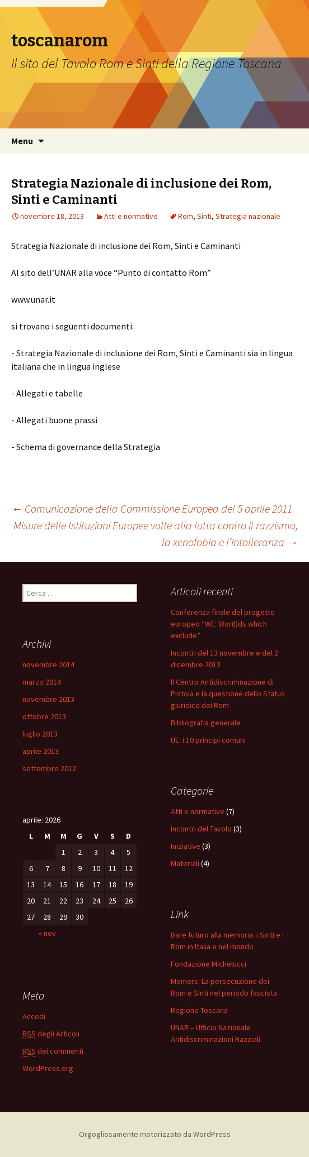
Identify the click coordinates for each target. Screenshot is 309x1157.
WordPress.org (47, 1068)
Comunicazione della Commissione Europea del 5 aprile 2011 (151, 508)
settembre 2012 (49, 768)
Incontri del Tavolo (201, 829)
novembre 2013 (48, 699)
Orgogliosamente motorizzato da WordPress (155, 1134)
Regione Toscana (199, 1010)
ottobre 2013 (44, 716)
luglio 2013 (40, 734)
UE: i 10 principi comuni (208, 740)
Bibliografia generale (206, 723)
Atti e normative (131, 216)
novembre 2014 (48, 664)
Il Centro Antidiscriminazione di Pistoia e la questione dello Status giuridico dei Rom (228, 693)
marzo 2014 (41, 682)
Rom (185, 216)
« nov (47, 933)
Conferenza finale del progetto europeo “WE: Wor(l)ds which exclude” (223, 623)
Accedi (33, 1016)
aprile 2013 (40, 751)
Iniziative (185, 846)
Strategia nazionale (248, 216)
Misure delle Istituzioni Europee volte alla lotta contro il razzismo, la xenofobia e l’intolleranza (155, 533)
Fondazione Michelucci (208, 964)
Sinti (204, 216)
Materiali (185, 863)
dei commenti (52, 1051)
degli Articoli (50, 1034)
